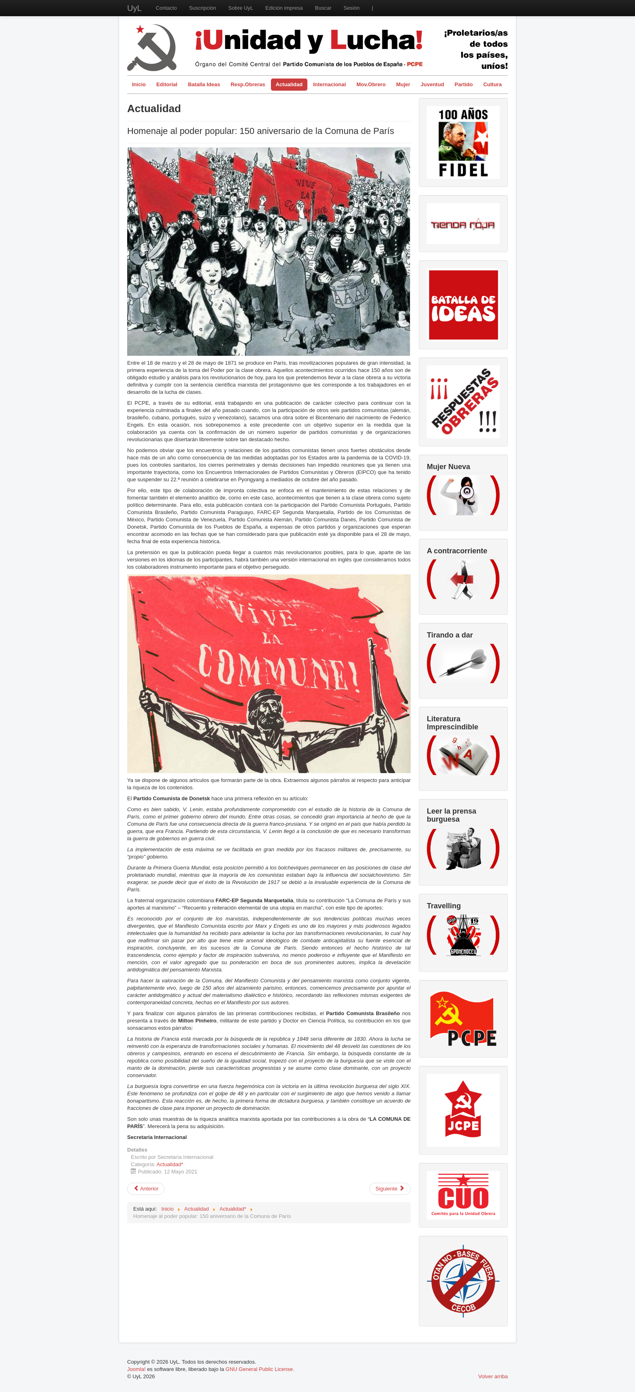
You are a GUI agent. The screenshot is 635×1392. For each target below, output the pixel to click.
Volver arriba (493, 1376)
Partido (464, 84)
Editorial (166, 84)
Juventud (432, 84)
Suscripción (202, 8)
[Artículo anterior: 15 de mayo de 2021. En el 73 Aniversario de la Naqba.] (145, 1189)
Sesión (351, 8)
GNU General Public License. (260, 1369)
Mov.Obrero (371, 84)
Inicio (139, 84)
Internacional (329, 84)
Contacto (166, 8)
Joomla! (136, 1369)
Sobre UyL (240, 8)
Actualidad (289, 84)
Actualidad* (170, 1164)
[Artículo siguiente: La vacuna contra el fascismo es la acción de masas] (390, 1189)
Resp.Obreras (247, 84)
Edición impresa (284, 8)
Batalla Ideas (204, 84)
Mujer (403, 84)
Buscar (323, 8)
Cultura (492, 84)
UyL (134, 8)
